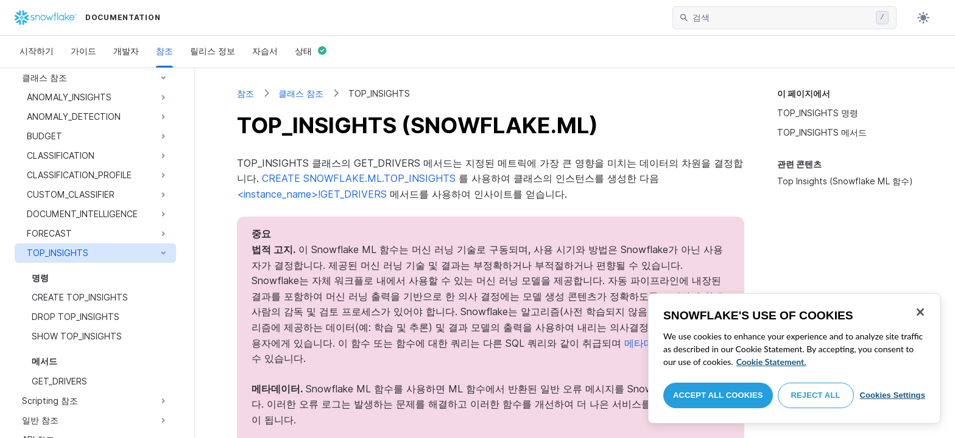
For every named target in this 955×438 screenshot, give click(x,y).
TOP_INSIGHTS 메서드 (822, 132)
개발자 (126, 51)
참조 (164, 51)
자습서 (265, 51)
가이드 (83, 51)
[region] (794, 358)
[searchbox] (781, 18)
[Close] (920, 312)
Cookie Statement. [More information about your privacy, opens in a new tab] (771, 361)
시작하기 (36, 51)
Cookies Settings (892, 395)
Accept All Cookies (718, 395)
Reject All (815, 395)
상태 (310, 51)
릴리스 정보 (212, 51)
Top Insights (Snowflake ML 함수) (845, 181)
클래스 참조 (300, 93)
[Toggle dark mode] (923, 17)
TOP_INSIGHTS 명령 (817, 113)
